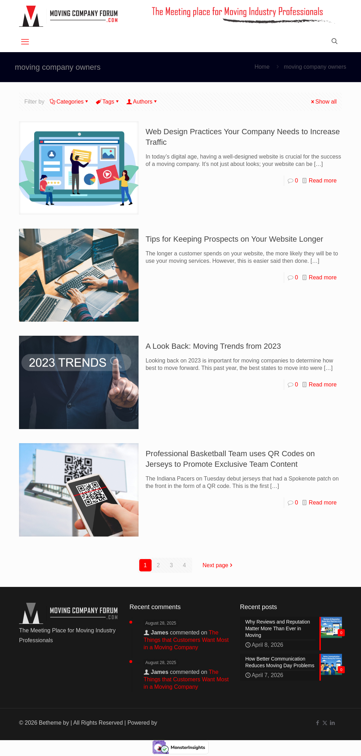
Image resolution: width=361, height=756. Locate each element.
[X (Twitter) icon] (325, 723)
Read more (323, 181)
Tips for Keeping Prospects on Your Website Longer (234, 239)
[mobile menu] (25, 42)
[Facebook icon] (317, 723)
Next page (218, 565)
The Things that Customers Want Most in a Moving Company (185, 640)
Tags (108, 102)
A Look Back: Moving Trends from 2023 (213, 346)
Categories (69, 102)
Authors (142, 102)
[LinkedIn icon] (332, 723)
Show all (323, 102)
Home (262, 67)
